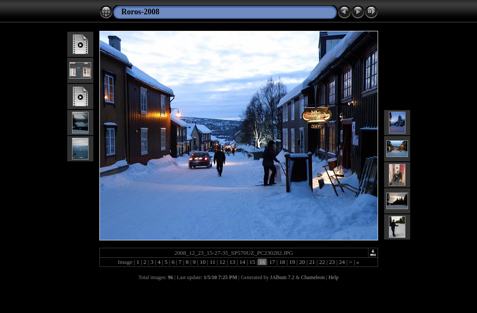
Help (334, 277)
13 (232, 262)
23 (332, 262)
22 (322, 262)
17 (272, 262)
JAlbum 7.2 (282, 277)
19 (292, 262)
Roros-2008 (141, 11)
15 (252, 262)
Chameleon (313, 277)
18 (282, 262)
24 (342, 262)
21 (312, 262)
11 (212, 262)
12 (222, 262)
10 (202, 262)
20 (302, 262)
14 (242, 262)
